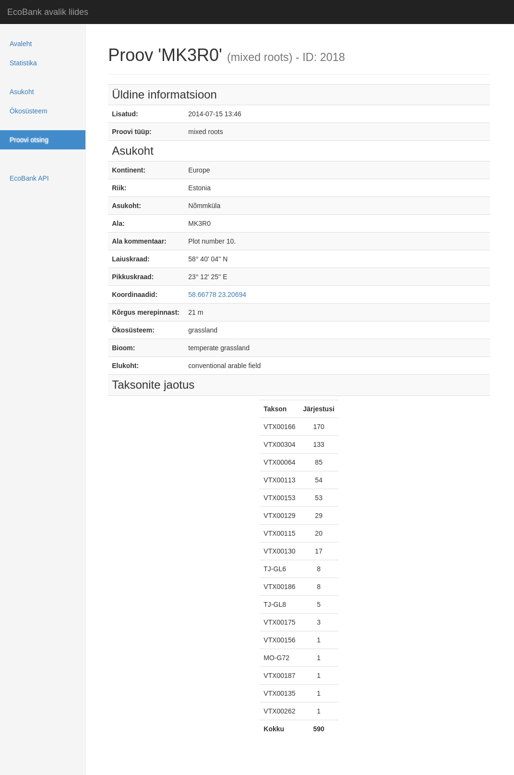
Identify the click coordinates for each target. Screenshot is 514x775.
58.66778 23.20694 (217, 294)
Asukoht (22, 92)
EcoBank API (29, 178)
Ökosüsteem (29, 111)
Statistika (23, 63)
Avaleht (21, 44)
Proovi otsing (29, 140)
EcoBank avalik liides (47, 12)
